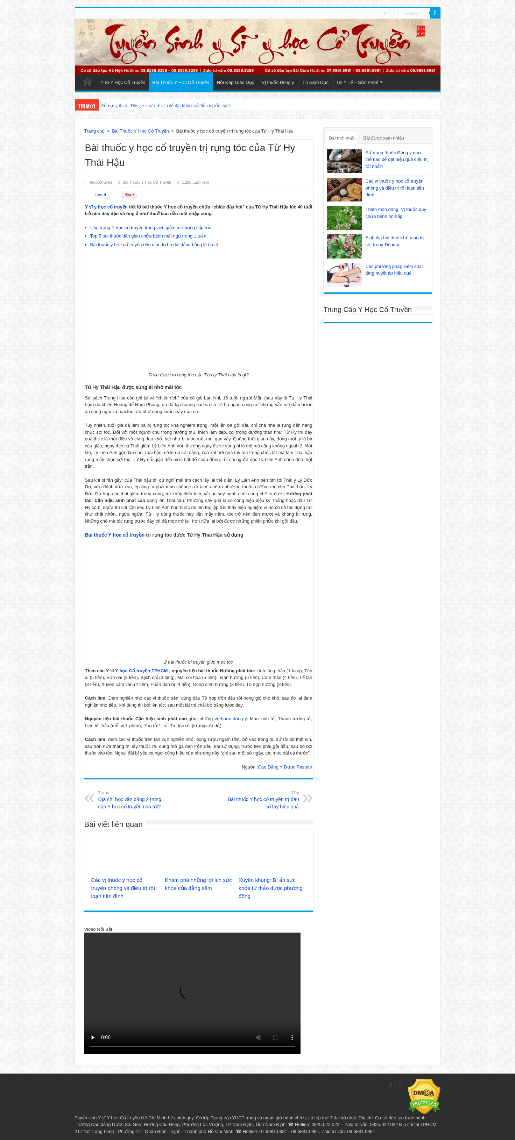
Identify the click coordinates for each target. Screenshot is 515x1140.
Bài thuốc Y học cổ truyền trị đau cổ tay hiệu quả (263, 799)
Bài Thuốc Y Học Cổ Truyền (180, 82)
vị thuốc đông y (230, 718)
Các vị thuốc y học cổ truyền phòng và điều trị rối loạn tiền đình (123, 888)
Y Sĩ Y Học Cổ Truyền (123, 82)
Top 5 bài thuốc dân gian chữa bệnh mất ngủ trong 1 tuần (148, 236)
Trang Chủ (87, 81)
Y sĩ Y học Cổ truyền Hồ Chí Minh (132, 1117)
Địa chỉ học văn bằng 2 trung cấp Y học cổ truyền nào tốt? (134, 799)
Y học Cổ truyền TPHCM (141, 670)
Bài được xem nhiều (383, 138)
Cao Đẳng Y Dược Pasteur (285, 767)
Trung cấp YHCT (227, 1117)
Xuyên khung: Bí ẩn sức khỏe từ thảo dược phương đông (271, 888)
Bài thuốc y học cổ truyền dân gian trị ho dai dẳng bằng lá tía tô (154, 244)
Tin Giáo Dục (315, 82)
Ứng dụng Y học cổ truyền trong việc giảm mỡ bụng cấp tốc (150, 227)
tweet (101, 194)
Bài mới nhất (342, 138)
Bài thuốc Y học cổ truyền (115, 535)
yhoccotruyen (100, 182)
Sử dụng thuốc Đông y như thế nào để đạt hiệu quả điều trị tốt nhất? (166, 105)
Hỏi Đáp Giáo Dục (235, 82)
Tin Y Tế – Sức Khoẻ (357, 82)
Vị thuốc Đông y (278, 82)
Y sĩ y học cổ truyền (106, 207)
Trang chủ (94, 131)
